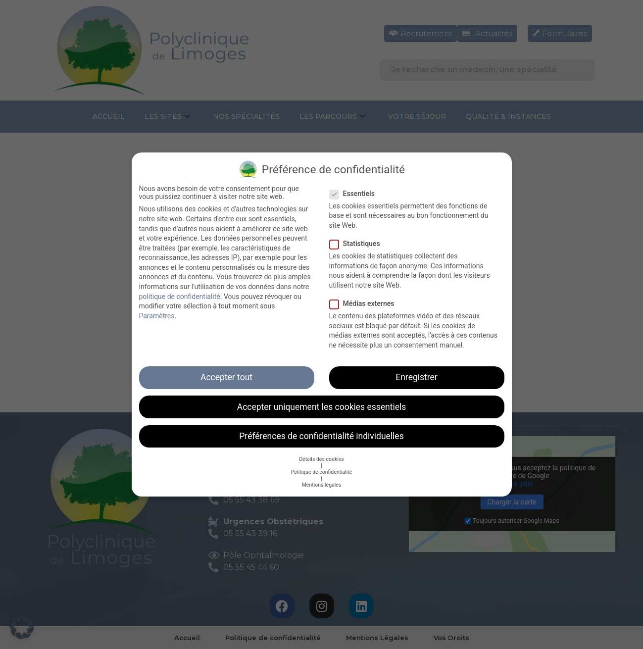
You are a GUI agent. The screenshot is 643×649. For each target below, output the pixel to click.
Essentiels (355, 194)
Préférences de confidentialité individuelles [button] (321, 436)
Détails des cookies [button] (321, 459)
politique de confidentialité (179, 296)
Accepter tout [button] (226, 377)
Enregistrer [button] (416, 377)
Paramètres (157, 316)
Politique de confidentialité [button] (321, 472)
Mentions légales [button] (322, 485)
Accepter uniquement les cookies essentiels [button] (321, 407)
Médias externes (365, 303)
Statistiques (358, 244)
